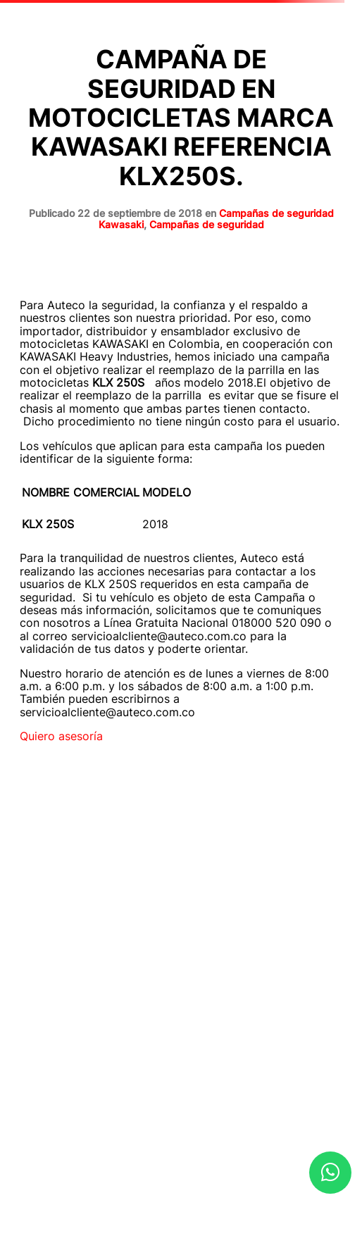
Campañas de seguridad (206, 224)
